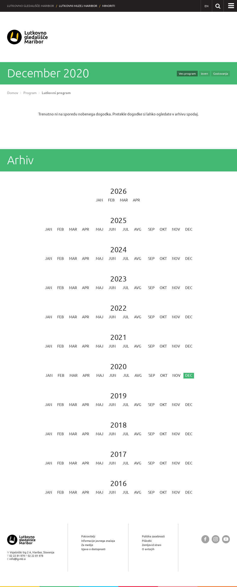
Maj (99, 229)
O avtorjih (148, 549)
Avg (137, 229)
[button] (231, 6)
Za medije (87, 544)
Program (30, 93)
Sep (151, 229)
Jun (112, 229)
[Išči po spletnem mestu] (217, 6)
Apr (136, 200)
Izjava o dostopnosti (93, 549)
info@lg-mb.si (17, 558)
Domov (12, 93)
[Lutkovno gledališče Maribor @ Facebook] (205, 539)
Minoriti (108, 6)
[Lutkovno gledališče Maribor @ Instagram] (216, 539)
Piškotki (147, 540)
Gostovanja (220, 73)
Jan (99, 200)
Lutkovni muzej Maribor (78, 6)
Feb (111, 200)
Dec (188, 229)
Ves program (187, 73)
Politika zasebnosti (153, 536)
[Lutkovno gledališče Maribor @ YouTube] (226, 539)
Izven (204, 73)
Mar (124, 200)
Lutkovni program (56, 93)
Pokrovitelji (88, 536)
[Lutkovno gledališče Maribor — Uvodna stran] (27, 36)
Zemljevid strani (151, 544)
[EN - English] (206, 6)
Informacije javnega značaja (98, 540)
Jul (126, 229)
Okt (163, 229)
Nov (176, 229)
